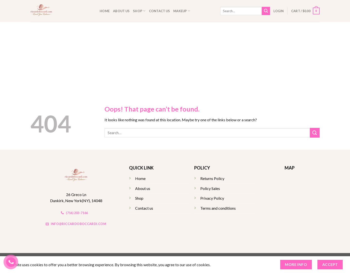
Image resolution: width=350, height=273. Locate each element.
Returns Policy (212, 178)
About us (121, 11)
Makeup (181, 11)
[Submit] (266, 11)
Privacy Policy (212, 198)
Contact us (159, 11)
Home (105, 11)
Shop (139, 11)
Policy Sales (210, 188)
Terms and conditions (218, 208)
